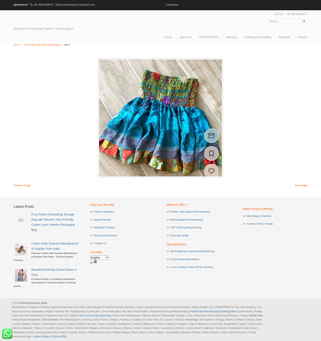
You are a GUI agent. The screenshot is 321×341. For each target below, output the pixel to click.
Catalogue (172, 4)
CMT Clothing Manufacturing (186, 227)
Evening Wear (228, 311)
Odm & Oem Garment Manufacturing (90, 315)
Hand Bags (192, 319)
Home (17, 44)
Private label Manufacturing (204, 311)
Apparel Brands (102, 219)
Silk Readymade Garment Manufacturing (192, 251)
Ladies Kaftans (42, 336)
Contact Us (100, 243)
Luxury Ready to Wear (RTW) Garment (191, 267)
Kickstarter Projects (104, 227)
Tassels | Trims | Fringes (259, 223)
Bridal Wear (256, 315)
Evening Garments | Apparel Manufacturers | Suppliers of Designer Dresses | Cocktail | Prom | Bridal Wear (49, 18)
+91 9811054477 (43, 4)
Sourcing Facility (179, 235)
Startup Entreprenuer (105, 235)
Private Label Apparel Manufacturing (190, 211)
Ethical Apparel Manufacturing (186, 219)
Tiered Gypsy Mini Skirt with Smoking (42, 44)
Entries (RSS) (59, 336)
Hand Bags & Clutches (258, 216)
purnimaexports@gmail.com (77, 4)
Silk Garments (50, 319)
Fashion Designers (104, 211)
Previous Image (22, 185)
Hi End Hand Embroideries (184, 259)
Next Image (301, 185)
